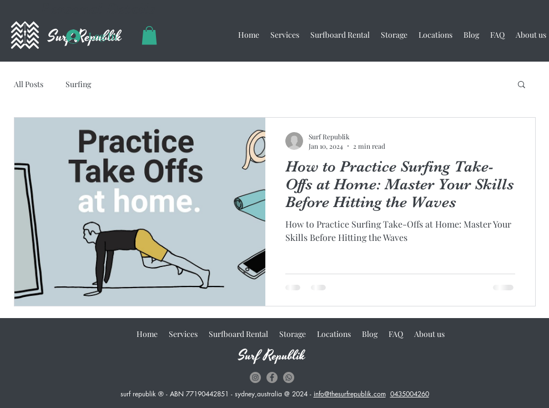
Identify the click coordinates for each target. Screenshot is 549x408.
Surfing (78, 84)
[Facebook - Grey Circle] (272, 377)
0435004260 (409, 394)
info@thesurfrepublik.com (350, 394)
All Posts (28, 84)
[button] (149, 35)
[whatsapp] (288, 377)
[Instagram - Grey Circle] (255, 377)
